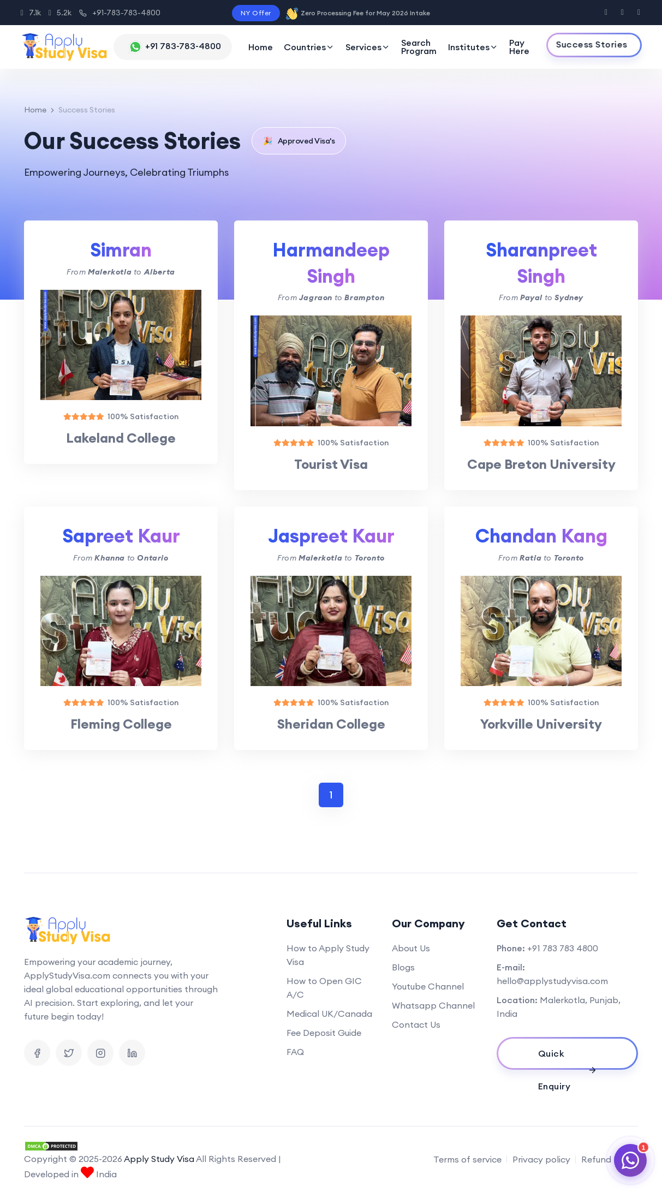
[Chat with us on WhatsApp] (172, 47)
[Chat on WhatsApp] (630, 1160)
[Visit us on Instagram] (638, 12)
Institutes (473, 46)
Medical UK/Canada (329, 1013)
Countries (309, 46)
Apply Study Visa (159, 1158)
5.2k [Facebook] (60, 12)
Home (260, 46)
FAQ (295, 1051)
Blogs (403, 967)
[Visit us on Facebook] (606, 12)
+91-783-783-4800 (119, 12)
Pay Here (519, 46)
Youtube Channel (428, 986)
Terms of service (467, 1159)
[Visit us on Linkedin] (132, 1053)
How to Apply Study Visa (328, 955)
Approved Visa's (299, 140)
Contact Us (416, 1024)
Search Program (419, 46)
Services (367, 46)
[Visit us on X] (622, 12)
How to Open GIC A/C (324, 987)
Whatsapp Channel (433, 1005)
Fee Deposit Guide (324, 1032)
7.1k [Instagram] (31, 12)
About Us (411, 948)
